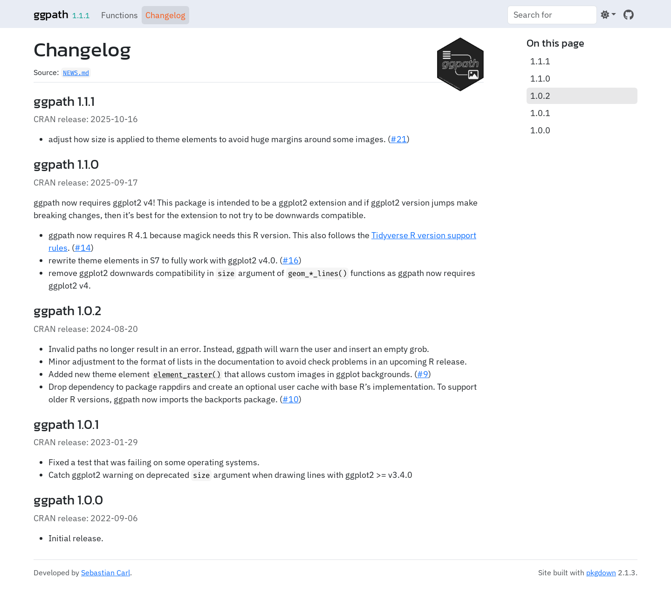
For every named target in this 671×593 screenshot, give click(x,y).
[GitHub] (628, 15)
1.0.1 (540, 113)
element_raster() (186, 374)
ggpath (51, 14)
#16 (290, 260)
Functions (119, 15)
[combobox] (552, 15)
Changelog (165, 15)
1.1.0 (540, 78)
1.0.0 (540, 130)
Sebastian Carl (105, 572)
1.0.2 (540, 95)
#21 (398, 139)
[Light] (608, 15)
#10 (290, 399)
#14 (83, 247)
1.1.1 (540, 61)
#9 (422, 374)
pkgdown (601, 572)
